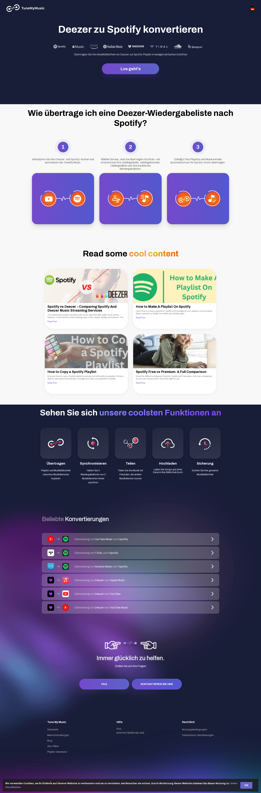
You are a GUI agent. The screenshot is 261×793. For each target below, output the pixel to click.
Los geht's (131, 69)
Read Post (52, 321)
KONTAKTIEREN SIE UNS (157, 684)
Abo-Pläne (53, 746)
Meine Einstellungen (58, 735)
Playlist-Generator (57, 752)
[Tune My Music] (25, 8)
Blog (49, 740)
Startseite (52, 729)
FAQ (104, 684)
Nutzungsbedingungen (194, 729)
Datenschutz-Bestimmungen (198, 735)
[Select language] (253, 8)
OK (246, 785)
